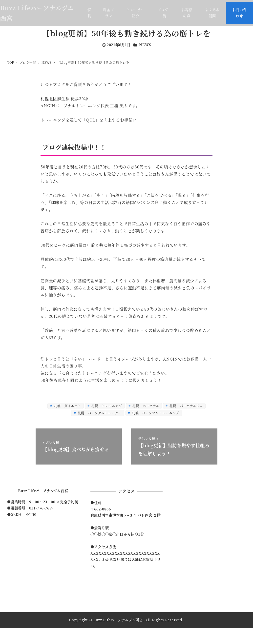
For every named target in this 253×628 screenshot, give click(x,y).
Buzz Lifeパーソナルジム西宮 (43, 490)
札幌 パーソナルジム (186, 405)
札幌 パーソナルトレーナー (99, 412)
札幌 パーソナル (145, 405)
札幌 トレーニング (106, 405)
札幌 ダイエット (67, 405)
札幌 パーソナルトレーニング (155, 412)
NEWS (145, 44)
